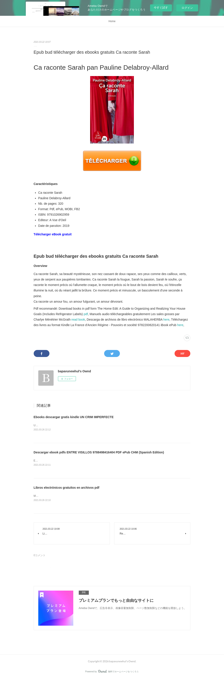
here (166, 319)
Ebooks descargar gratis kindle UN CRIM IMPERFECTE (74, 417)
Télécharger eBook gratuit (53, 234)
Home (112, 21)
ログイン (187, 7)
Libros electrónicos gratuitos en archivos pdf (66, 488)
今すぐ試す (161, 7)
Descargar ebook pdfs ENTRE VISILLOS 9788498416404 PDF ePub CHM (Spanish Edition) (99, 452)
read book (78, 319)
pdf (86, 314)
